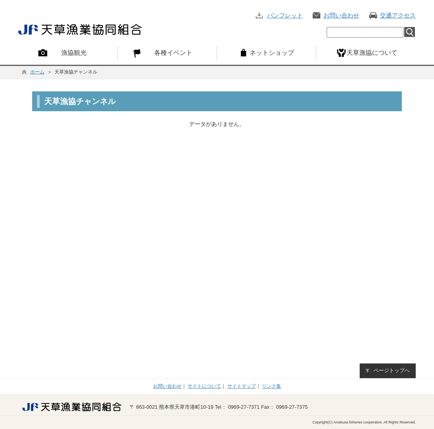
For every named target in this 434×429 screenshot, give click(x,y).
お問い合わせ (341, 15)
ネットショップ (272, 52)
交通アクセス (398, 15)
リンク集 (271, 386)
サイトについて (204, 386)
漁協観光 (74, 52)
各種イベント (173, 52)
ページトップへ (392, 370)
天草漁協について (372, 52)
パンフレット (285, 15)
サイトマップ (241, 386)
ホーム (37, 72)
